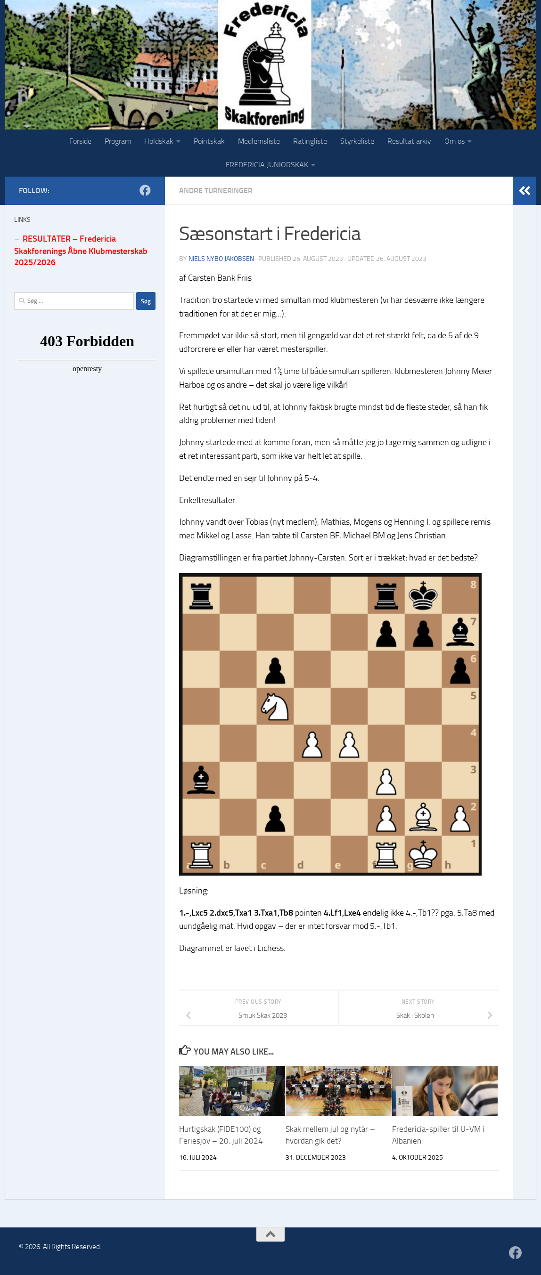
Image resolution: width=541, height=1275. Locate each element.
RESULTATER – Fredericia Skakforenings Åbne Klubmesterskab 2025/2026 (81, 251)
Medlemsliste (259, 141)
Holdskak (158, 141)
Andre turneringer (216, 190)
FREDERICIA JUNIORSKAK (267, 164)
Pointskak (209, 141)
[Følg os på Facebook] (145, 190)
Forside (80, 141)
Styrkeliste (357, 141)
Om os (454, 141)
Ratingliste (310, 141)
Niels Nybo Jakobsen (221, 259)
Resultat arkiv (409, 141)
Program (118, 141)
